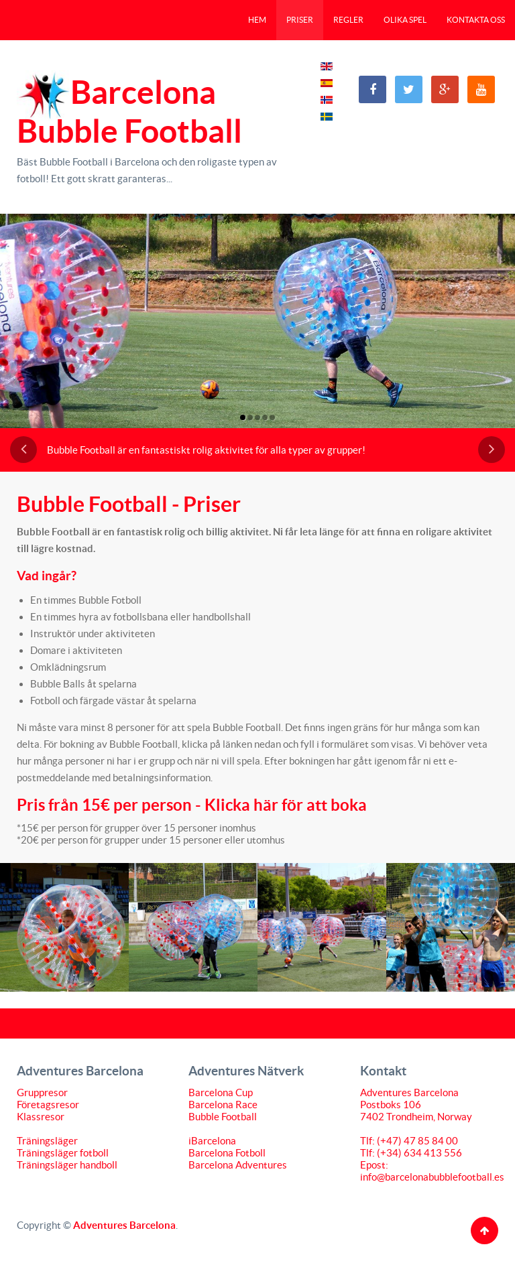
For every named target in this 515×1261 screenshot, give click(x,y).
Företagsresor (48, 1104)
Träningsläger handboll (67, 1165)
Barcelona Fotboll (227, 1152)
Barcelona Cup (220, 1092)
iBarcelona (212, 1140)
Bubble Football (222, 1116)
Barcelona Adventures (237, 1165)
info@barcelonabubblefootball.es (432, 1177)
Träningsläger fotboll (63, 1152)
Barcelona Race (223, 1104)
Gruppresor (42, 1092)
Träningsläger (47, 1140)
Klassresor (40, 1116)
